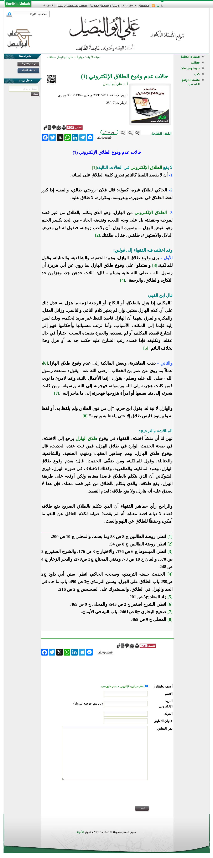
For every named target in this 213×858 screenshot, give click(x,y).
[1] (94, 167)
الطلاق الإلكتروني (146, 167)
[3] (154, 265)
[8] (85, 415)
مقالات (195, 62)
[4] (122, 280)
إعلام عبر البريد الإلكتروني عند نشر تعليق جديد (123, 686)
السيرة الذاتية (190, 56)
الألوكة (80, 831)
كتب (197, 74)
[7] (56, 393)
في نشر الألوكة (28, 70)
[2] (97, 235)
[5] (145, 348)
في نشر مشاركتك (28, 63)
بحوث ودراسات (190, 68)
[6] (45, 363)
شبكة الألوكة (93, 57)
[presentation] (140, 796)
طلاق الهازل (87, 438)
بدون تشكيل (109, 132)
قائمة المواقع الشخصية (191, 82)
